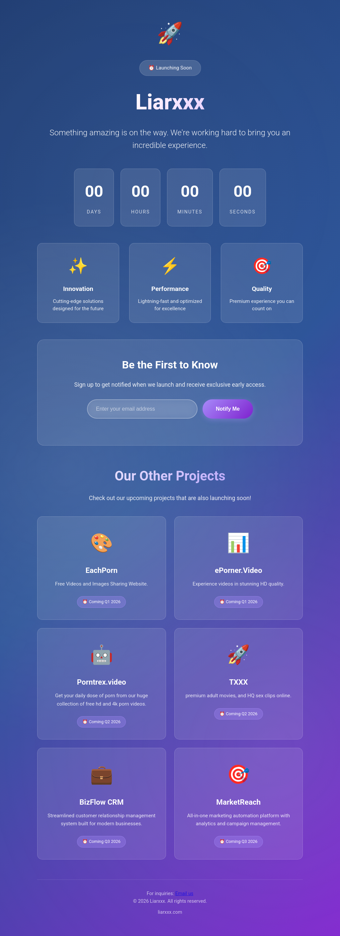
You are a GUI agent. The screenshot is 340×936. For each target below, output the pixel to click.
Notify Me (228, 409)
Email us (184, 894)
